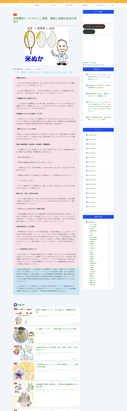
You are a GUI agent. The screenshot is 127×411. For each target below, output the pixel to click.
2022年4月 (91, 157)
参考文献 (85, 5)
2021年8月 (91, 193)
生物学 (100, 265)
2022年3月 (91, 162)
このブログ (53, 5)
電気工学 (100, 280)
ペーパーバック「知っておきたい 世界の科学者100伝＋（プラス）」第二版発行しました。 (99, 77)
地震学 (100, 244)
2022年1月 (91, 171)
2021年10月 (92, 184)
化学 (15, 14)
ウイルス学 (100, 224)
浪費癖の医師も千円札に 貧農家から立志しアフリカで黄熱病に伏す (99, 95)
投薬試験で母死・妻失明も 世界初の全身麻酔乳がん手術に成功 (99, 86)
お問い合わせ (101, 5)
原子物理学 (100, 237)
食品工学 (100, 285)
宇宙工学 (100, 248)
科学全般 (100, 272)
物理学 (100, 261)
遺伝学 (100, 276)
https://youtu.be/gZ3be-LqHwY (94, 65)
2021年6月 (91, 202)
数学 (100, 252)
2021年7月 (91, 198)
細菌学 (100, 274)
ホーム (21, 5)
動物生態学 (100, 231)
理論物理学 (100, 263)
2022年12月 (92, 140)
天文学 (100, 246)
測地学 (100, 259)
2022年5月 (91, 153)
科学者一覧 (69, 5)
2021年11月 (92, 180)
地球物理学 (100, 239)
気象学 (100, 257)
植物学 (100, 254)
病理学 (100, 270)
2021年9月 (91, 189)
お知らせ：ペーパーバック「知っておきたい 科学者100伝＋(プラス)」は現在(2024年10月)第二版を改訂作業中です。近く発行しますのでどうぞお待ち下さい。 (99, 106)
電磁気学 (100, 282)
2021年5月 (91, 207)
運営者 (37, 5)
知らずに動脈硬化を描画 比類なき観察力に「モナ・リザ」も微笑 (99, 118)
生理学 (100, 267)
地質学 (100, 242)
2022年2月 (91, 166)
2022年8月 (91, 148)
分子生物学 (100, 226)
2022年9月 (91, 144)
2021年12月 (92, 175)
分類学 (100, 229)
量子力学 (100, 278)
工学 (100, 250)
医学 (100, 235)
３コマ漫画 (89, 32)
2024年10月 (92, 135)
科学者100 (99, 222)
